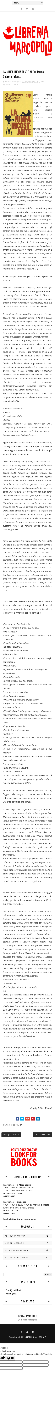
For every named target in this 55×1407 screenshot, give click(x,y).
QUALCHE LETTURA (11, 84)
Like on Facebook (28, 1243)
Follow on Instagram (28, 1257)
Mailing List (11, 1293)
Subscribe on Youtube (28, 1250)
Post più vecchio (42, 1134)
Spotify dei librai (13, 1290)
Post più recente (11, 1134)
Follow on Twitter (28, 1236)
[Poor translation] (10, 1358)
